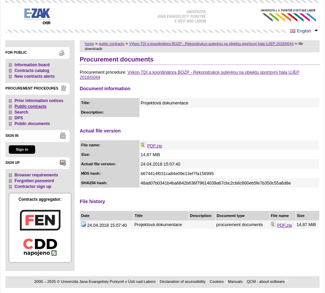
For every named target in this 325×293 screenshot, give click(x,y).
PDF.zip (154, 145)
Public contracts (31, 106)
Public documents (32, 123)
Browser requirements (36, 175)
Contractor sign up (33, 186)
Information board (32, 65)
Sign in (22, 149)
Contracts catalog (32, 70)
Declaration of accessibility (183, 281)
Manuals (235, 281)
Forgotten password (34, 180)
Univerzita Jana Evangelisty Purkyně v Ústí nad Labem (283, 15)
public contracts (111, 44)
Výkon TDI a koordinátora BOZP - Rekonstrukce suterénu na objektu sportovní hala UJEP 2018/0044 (211, 44)
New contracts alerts (35, 76)
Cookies (217, 281)
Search (21, 112)
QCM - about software (266, 281)
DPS (19, 118)
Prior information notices (39, 100)
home (89, 44)
